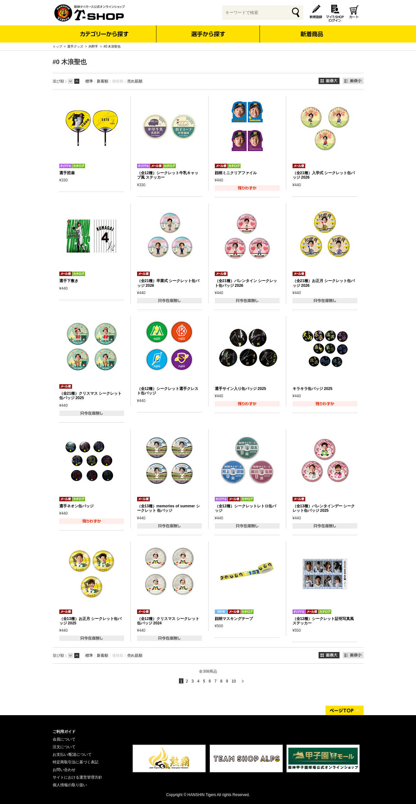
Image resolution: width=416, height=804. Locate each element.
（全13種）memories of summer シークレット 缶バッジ (168, 508)
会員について (64, 739)
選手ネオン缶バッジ (76, 506)
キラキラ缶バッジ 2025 (313, 388)
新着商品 (312, 29)
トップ (57, 46)
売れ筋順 (134, 81)
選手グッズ (75, 46)
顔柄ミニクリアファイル (236, 173)
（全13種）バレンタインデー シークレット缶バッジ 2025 (324, 508)
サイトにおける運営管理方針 (77, 777)
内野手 (93, 46)
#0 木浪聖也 (112, 46)
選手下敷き (68, 281)
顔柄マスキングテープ (234, 618)
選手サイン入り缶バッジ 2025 (240, 388)
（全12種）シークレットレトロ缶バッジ (245, 508)
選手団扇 (67, 173)
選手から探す (208, 34)
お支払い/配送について (72, 754)
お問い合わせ (64, 770)
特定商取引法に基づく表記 (75, 762)
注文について (64, 747)
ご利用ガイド (64, 731)
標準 (89, 81)
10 (234, 681)
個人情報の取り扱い (70, 785)
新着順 (102, 81)
